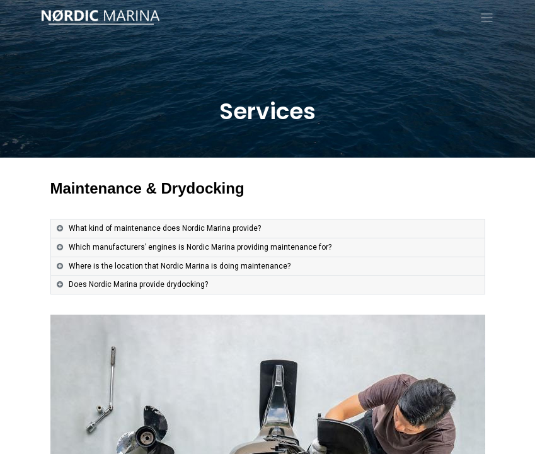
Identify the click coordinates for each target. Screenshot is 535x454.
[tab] (268, 228)
